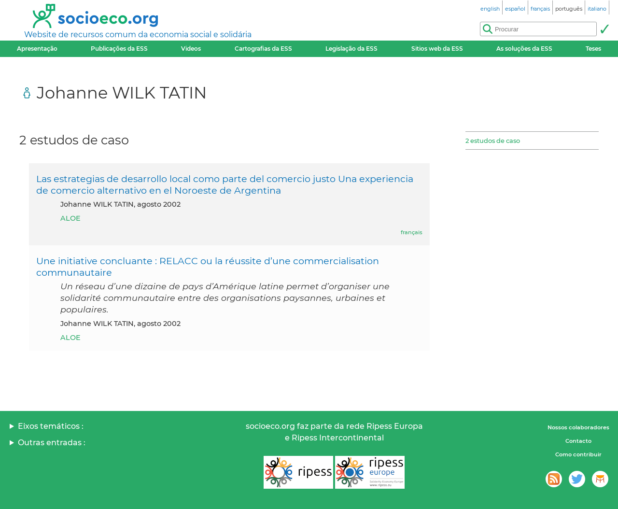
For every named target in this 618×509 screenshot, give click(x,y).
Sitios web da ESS (437, 48)
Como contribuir (578, 454)
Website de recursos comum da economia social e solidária (138, 34)
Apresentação (37, 48)
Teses (593, 48)
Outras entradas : (51, 442)
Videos (191, 48)
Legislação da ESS (351, 48)
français (411, 232)
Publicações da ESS (119, 48)
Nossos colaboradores (578, 427)
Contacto (578, 441)
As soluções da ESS (524, 48)
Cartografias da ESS (263, 48)
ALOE (70, 218)
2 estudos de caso (492, 140)
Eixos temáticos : (51, 426)
